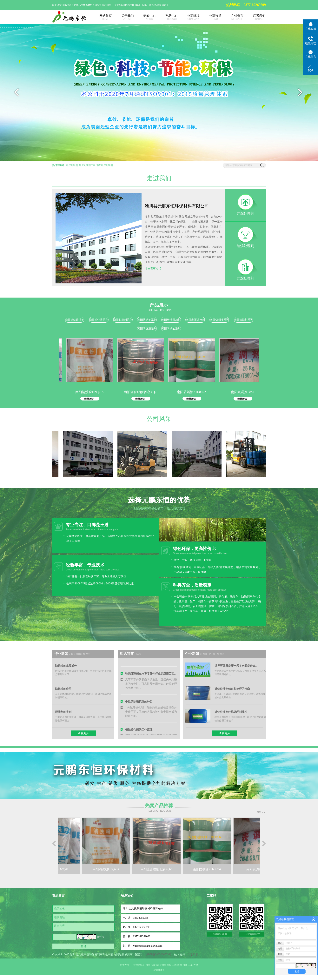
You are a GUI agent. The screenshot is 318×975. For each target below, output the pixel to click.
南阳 (169, 965)
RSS (138, 4)
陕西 (179, 965)
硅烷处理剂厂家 (87, 165)
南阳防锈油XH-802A (196, 392)
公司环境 (189, 17)
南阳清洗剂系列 (243, 319)
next (302, 94)
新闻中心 (145, 17)
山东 (190, 965)
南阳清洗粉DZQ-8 (58, 869)
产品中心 (167, 17)
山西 (174, 965)
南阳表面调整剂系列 (195, 320)
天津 (195, 965)
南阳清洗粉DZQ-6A (93, 392)
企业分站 (119, 4)
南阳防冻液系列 (146, 328)
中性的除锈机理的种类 (138, 703)
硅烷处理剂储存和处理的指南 (232, 688)
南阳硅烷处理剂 (104, 165)
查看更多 (83, 733)
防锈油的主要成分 (66, 665)
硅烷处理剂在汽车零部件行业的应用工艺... (150, 675)
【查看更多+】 (154, 268)
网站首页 (101, 17)
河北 (185, 965)
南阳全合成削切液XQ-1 (145, 392)
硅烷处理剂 (72, 165)
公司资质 (211, 17)
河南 (148, 965)
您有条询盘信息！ (159, 4)
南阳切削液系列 (219, 319)
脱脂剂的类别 (63, 711)
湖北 (158, 965)
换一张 (100, 936)
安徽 (153, 965)
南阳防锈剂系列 (146, 319)
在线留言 (233, 17)
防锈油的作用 (63, 688)
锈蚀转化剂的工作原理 (138, 731)
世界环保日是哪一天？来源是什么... (236, 665)
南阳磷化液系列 (98, 319)
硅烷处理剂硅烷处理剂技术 (231, 711)
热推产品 (124, 965)
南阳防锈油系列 (171, 328)
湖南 (164, 965)
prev (15, 94)
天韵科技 (193, 954)
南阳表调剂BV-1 (247, 392)
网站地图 (130, 4)
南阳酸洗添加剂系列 (171, 320)
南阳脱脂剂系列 (122, 319)
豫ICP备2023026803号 (158, 954)
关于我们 (123, 17)
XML (144, 4)
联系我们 (255, 17)
